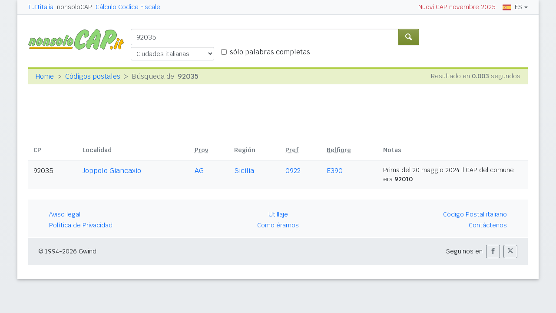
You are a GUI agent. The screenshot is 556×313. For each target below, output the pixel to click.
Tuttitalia (40, 7)
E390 (335, 170)
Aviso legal (64, 214)
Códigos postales (92, 76)
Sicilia (244, 170)
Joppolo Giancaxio (112, 170)
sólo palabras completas (270, 52)
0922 (293, 170)
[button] (493, 251)
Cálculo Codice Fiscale (128, 7)
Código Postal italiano (475, 214)
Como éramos (278, 225)
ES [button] (512, 7)
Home (44, 76)
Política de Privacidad (81, 225)
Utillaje (278, 214)
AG (199, 170)
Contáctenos (488, 225)
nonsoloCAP (74, 7)
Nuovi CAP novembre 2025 (457, 7)
